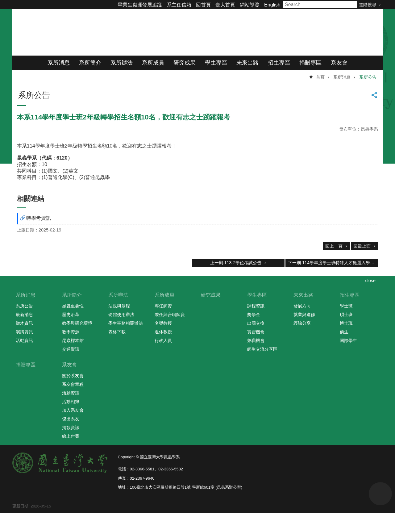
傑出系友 (70, 418)
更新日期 (20, 506)
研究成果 (184, 63)
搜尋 (351, 4)
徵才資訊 (24, 323)
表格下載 (117, 331)
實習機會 (255, 331)
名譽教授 (163, 323)
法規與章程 (119, 305)
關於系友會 (73, 375)
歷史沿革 (70, 314)
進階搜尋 (367, 4)
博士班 (346, 323)
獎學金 (253, 314)
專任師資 (163, 305)
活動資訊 (24, 340)
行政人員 (163, 340)
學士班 (346, 305)
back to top (380, 493)
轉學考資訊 (38, 218)
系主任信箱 (179, 4)
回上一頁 (334, 246)
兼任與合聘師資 (170, 314)
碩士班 (346, 314)
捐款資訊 (70, 427)
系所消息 (59, 63)
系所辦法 (121, 63)
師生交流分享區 (262, 349)
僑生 (344, 331)
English (272, 4)
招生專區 (279, 63)
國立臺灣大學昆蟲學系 (89, 32)
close (370, 280)
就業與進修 (304, 314)
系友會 (339, 63)
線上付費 (70, 436)
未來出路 (247, 63)
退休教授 (163, 331)
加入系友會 (73, 410)
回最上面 (362, 246)
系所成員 (153, 63)
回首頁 (203, 4)
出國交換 (255, 323)
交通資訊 (70, 349)
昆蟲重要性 (73, 305)
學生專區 (216, 63)
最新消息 (24, 314)
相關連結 (30, 198)
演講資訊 (24, 331)
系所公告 (367, 77)
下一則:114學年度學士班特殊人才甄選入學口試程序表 (333, 262)
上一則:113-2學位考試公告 (236, 262)
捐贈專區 (310, 63)
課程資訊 (255, 305)
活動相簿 (70, 401)
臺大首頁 (225, 4)
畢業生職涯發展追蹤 (140, 4)
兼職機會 (255, 340)
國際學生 (348, 340)
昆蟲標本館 (73, 340)
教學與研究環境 (77, 323)
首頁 (320, 77)
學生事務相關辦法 (125, 323)
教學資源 (70, 331)
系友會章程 (73, 384)
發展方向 (302, 305)
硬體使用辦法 (121, 314)
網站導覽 (250, 4)
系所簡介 (90, 63)
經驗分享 (302, 323)
